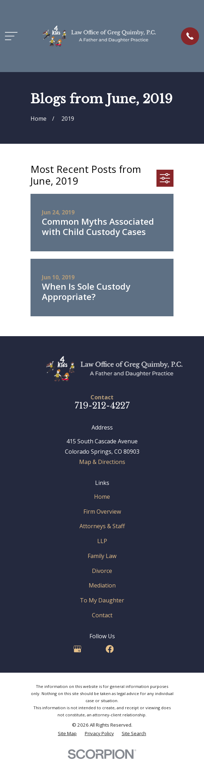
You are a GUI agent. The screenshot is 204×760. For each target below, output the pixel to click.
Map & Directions (102, 462)
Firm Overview (102, 511)
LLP (102, 541)
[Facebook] (110, 649)
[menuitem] (67, 733)
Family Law (102, 556)
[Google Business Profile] (77, 649)
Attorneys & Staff (102, 526)
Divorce (102, 571)
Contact (102, 615)
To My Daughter (102, 600)
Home (102, 497)
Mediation (102, 585)
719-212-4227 (102, 405)
